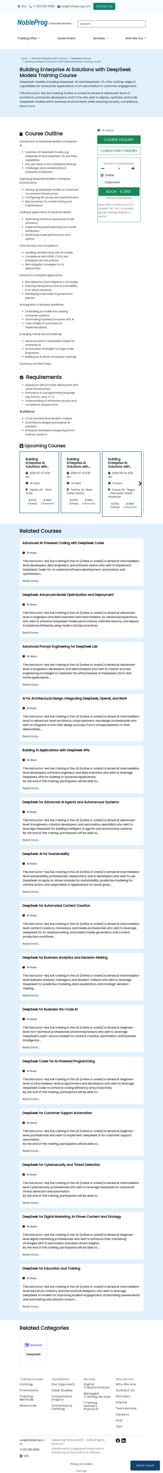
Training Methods (27, 1398)
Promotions (29, 1390)
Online (109, 175)
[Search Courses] (112, 24)
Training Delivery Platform (91, 1406)
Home (24, 58)
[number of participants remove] (103, 168)
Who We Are (134, 38)
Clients (121, 1402)
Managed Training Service (97, 1395)
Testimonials (126, 1408)
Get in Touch (145, 1465)
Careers (122, 1414)
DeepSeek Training (81, 58)
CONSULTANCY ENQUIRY (118, 151)
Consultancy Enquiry (62, 1398)
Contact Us (104, 6)
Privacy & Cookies (82, 1464)
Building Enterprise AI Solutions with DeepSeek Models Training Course (63, 61)
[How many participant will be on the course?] (118, 169)
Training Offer (27, 38)
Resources (28, 1406)
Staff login (81, 1470)
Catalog (26, 1384)
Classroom (112, 182)
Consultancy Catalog (62, 1407)
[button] (139, 483)
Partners (123, 1396)
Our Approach (63, 1384)
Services (99, 38)
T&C (119, 1426)
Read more (27, 106)
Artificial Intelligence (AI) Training (49, 58)
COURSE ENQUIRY (119, 139)
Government (66, 38)
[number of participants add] (134, 168)
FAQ (119, 1420)
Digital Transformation (97, 1386)
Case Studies (62, 1390)
